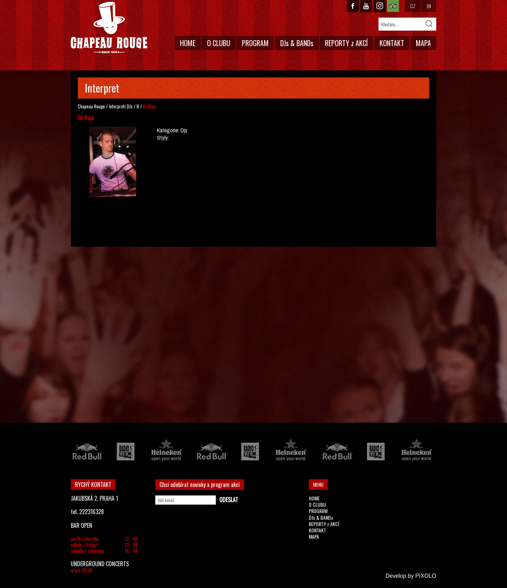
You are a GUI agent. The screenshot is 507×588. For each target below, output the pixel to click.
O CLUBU (218, 43)
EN (429, 6)
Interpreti (117, 106)
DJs (130, 106)
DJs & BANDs (296, 43)
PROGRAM (255, 43)
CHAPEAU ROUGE (109, 27)
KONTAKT (392, 43)
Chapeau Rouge (91, 106)
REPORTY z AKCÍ (346, 43)
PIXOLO (425, 576)
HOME (187, 43)
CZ (412, 6)
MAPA (423, 43)
